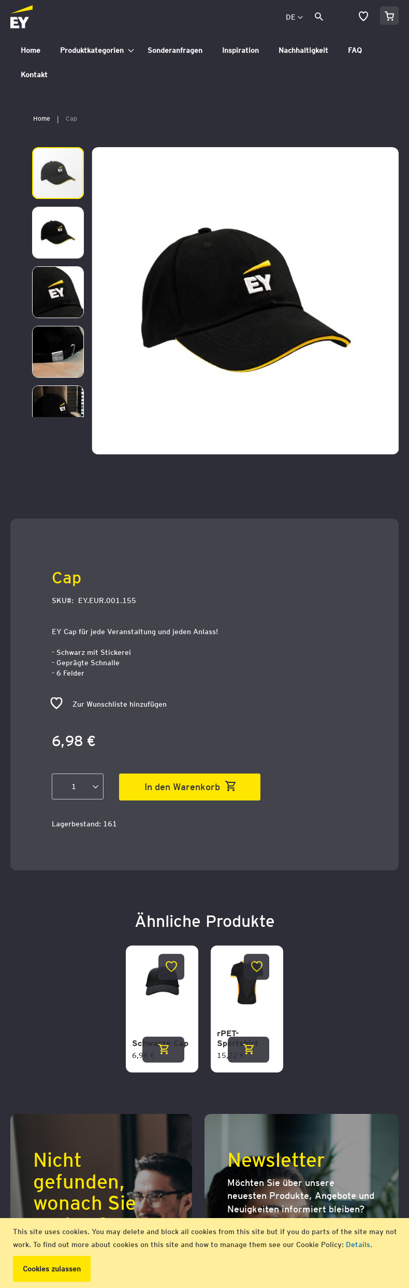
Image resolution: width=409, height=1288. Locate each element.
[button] (294, 17)
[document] (206, 1253)
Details (358, 1244)
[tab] (204, 62)
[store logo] (44, 17)
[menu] (204, 62)
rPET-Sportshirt (237, 1038)
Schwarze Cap (160, 1043)
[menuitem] (30, 50)
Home (41, 118)
